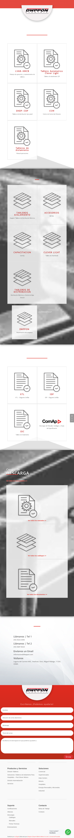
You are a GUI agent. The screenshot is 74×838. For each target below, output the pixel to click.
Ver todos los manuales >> (37, 520)
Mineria (41, 781)
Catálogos (12, 817)
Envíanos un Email (23, 651)
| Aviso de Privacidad (55, 836)
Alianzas (10, 812)
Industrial (41, 791)
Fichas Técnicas (14, 824)
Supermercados (44, 775)
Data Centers (43, 778)
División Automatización (15, 780)
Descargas (10, 815)
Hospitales (42, 784)
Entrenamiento (12, 827)
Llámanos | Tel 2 (23, 643)
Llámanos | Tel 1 (23, 636)
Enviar (68, 757)
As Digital (16, 836)
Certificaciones (12, 808)
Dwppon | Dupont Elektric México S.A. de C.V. (39, 836)
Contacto (41, 812)
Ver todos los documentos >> (37, 594)
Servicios (10, 783)
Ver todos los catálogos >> (37, 556)
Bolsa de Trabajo (44, 808)
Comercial (42, 771)
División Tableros (12, 771)
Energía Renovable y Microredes (49, 787)
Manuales (12, 820)
